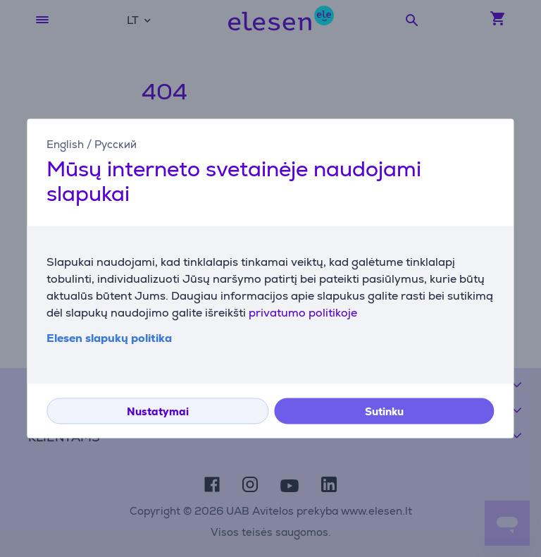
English (65, 144)
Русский (115, 144)
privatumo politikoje (303, 313)
